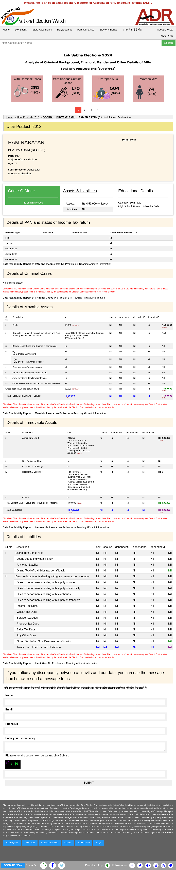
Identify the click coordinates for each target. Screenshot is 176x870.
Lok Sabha (21, 29)
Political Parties (85, 29)
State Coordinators (49, 843)
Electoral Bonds (108, 29)
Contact (67, 843)
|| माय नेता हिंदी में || (132, 29)
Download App (93, 865)
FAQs (98, 843)
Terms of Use (84, 843)
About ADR (167, 36)
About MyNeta (165, 29)
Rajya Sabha (64, 29)
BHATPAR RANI (65, 117)
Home (6, 29)
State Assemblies (42, 29)
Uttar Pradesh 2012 (28, 117)
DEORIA (48, 117)
